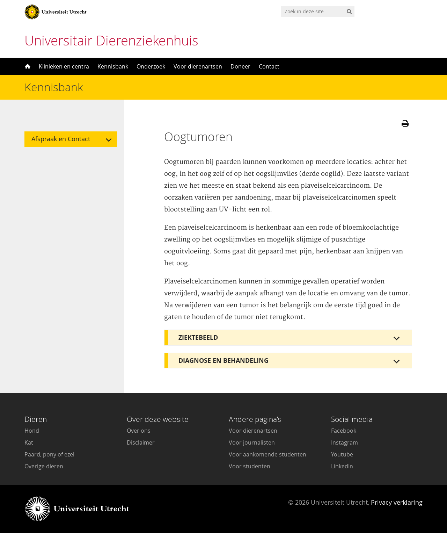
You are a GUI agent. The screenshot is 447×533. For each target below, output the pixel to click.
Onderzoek (151, 66)
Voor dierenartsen (198, 66)
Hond (31, 430)
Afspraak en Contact (60, 139)
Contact (269, 66)
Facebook (343, 430)
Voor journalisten (252, 442)
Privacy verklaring (397, 502)
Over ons (139, 430)
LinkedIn (342, 466)
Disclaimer (141, 442)
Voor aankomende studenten (267, 454)
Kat (28, 442)
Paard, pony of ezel (49, 454)
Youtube (342, 454)
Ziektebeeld (198, 337)
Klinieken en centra (64, 66)
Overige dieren (43, 466)
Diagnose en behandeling (223, 360)
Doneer (240, 66)
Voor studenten (249, 466)
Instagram (344, 442)
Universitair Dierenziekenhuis (111, 40)
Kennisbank (112, 66)
